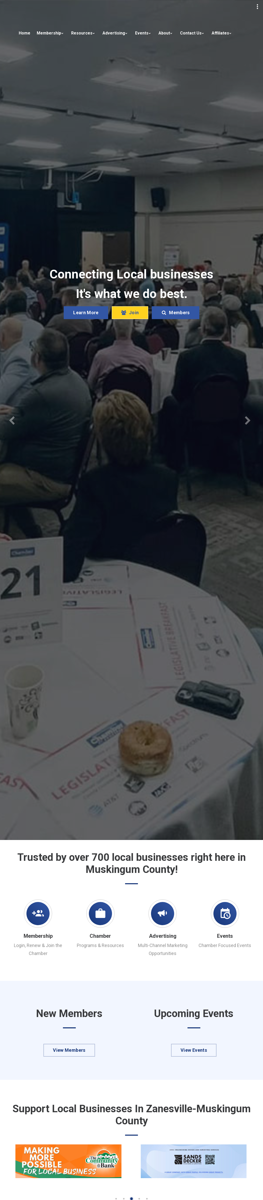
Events (141, 33)
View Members (69, 1050)
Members (175, 312)
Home (24, 33)
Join (130, 312)
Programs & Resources (100, 945)
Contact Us (191, 33)
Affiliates (220, 33)
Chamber (100, 936)
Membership (49, 33)
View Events (194, 1050)
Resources (81, 33)
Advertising (113, 33)
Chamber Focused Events (225, 945)
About (164, 33)
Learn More (86, 312)
